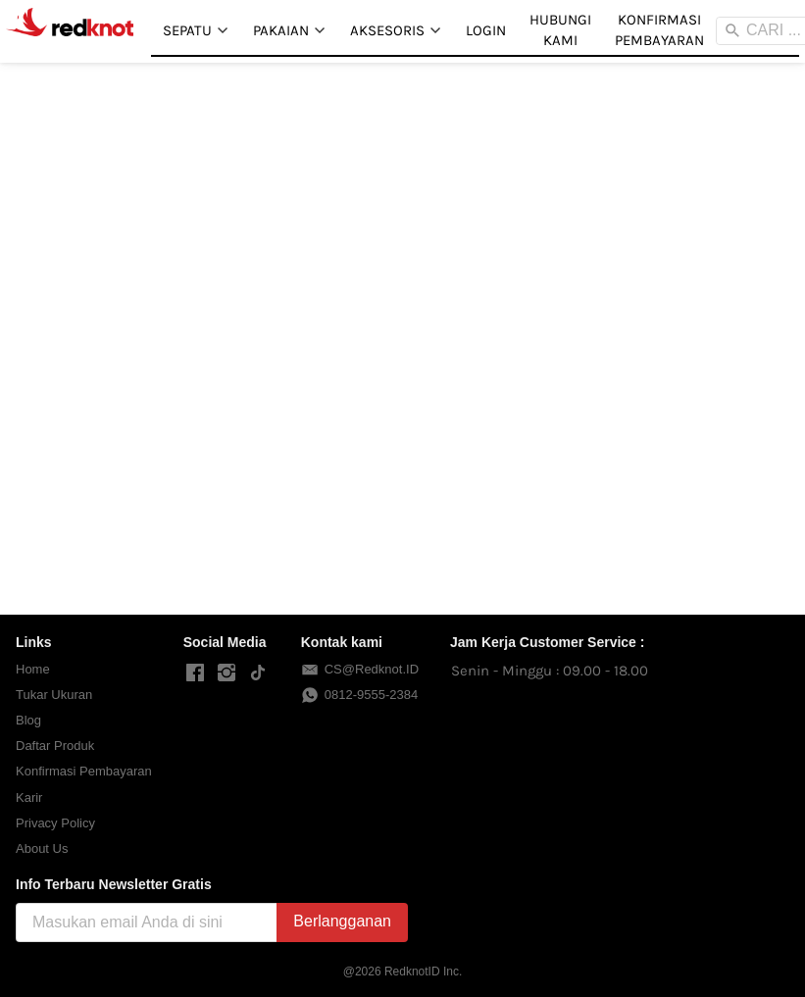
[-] (195, 673)
